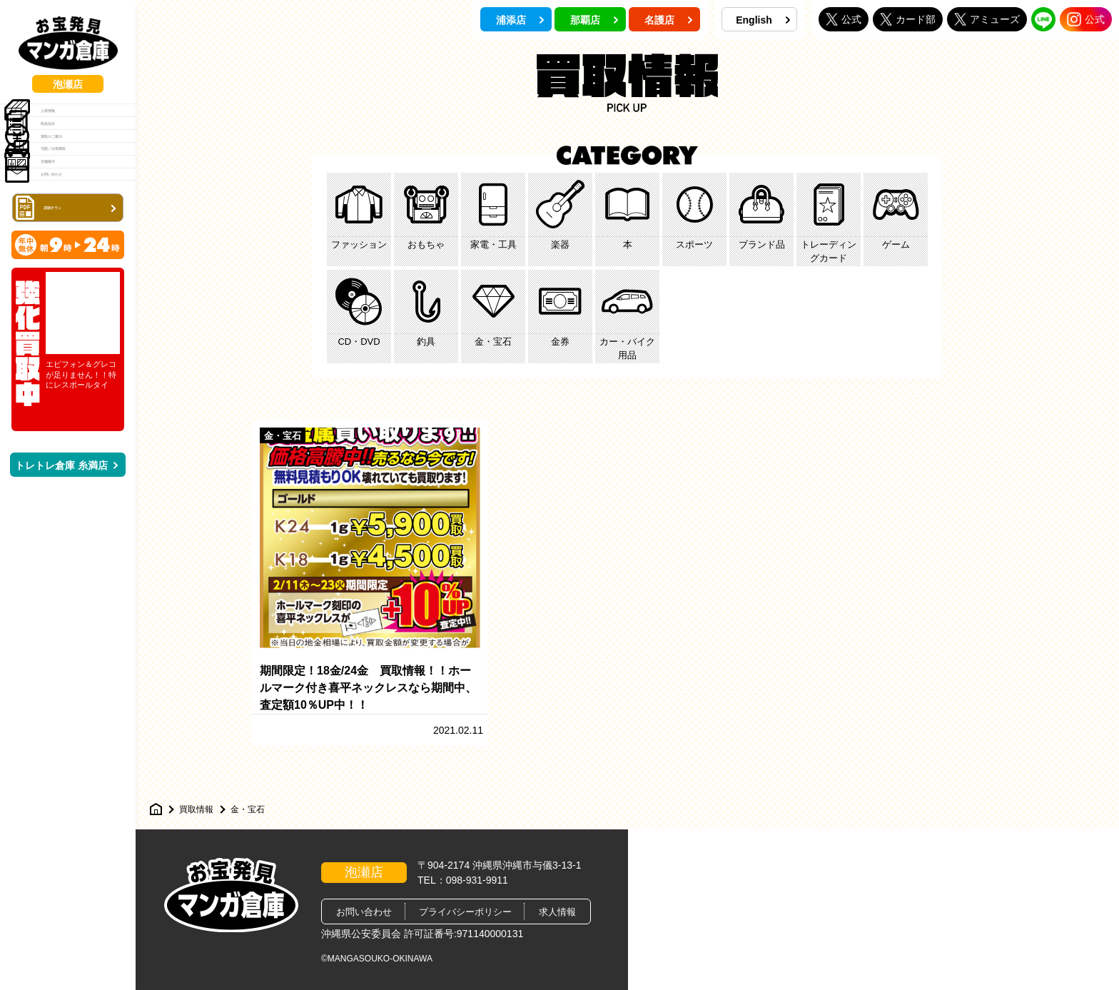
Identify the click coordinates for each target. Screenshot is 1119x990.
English (763, 20)
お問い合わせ (60, 305)
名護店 (668, 20)
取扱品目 (50, 159)
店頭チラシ (69, 352)
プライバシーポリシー (465, 911)
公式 (843, 19)
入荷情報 (50, 123)
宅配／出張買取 (65, 232)
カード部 (908, 19)
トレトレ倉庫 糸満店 (66, 611)
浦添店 (520, 20)
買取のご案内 (60, 196)
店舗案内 (50, 269)
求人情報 (557, 911)
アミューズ (987, 19)
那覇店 (594, 20)
